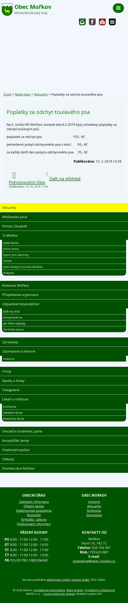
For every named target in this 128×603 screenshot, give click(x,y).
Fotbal (7, 261)
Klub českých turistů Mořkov (23, 267)
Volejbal (8, 273)
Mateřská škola (13, 418)
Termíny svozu (13, 329)
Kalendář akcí (112, 22)
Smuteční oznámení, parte (22, 431)
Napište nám (82, 22)
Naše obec (23, 94)
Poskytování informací (34, 524)
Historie (8, 359)
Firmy (6, 371)
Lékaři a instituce (15, 399)
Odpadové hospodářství (20, 304)
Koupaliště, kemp (15, 440)
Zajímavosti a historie (18, 351)
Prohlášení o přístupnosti (99, 590)
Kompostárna (12, 317)
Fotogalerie (102, 22)
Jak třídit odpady (14, 323)
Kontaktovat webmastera (49, 590)
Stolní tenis (11, 249)
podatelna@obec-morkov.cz (94, 561)
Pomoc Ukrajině (14, 226)
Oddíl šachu (11, 243)
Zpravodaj (10, 342)
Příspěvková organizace (20, 294)
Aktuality (41, 94)
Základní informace (34, 501)
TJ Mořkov (10, 235)
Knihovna (9, 407)
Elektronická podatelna (34, 510)
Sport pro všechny (16, 255)
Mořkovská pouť (14, 217)
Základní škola (13, 412)
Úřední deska (34, 506)
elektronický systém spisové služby (68, 580)
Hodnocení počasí (16, 450)
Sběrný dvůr (11, 311)
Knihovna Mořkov (15, 285)
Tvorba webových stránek (59, 594)
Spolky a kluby (13, 380)
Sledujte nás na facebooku (92, 22)
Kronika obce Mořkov (18, 468)
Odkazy (8, 459)
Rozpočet (34, 515)
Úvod (7, 94)
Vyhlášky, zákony (34, 519)
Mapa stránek (74, 590)
